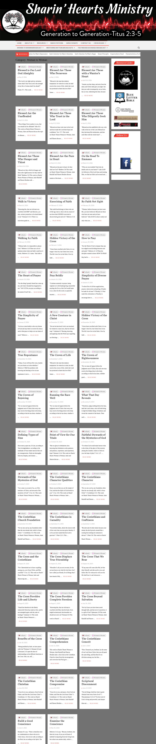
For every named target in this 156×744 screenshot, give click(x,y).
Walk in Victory (27, 197)
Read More (38, 88)
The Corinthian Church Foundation (29, 504)
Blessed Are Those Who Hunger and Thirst (28, 157)
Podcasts (23, 67)
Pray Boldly (56, 269)
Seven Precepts (111, 53)
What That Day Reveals (90, 386)
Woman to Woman (35, 67)
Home (19, 43)
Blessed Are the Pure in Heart (62, 155)
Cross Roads (99, 43)
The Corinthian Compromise (58, 664)
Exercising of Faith (61, 197)
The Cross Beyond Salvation (92, 582)
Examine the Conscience (57, 702)
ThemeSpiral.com (97, 740)
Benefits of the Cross (30, 621)
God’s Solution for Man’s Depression (43, 53)
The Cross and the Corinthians (28, 543)
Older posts (23, 734)
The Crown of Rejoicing (25, 386)
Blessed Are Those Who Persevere (60, 71)
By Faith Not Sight (92, 197)
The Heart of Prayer (29, 269)
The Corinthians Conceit (91, 623)
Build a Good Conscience (25, 702)
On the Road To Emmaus (90, 155)
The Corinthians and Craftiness (93, 504)
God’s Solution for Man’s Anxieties (69, 53)
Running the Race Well (60, 386)
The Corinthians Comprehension (59, 623)
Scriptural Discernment (89, 664)
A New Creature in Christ (60, 309)
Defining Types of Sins (28, 425)
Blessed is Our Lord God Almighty (29, 71)
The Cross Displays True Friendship (61, 543)
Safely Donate (72, 43)
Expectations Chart (125, 53)
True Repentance (28, 346)
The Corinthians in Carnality (60, 504)
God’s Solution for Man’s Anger (93, 53)
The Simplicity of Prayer (28, 309)
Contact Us (86, 43)
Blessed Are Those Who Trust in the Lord (60, 115)
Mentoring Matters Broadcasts (59, 48)
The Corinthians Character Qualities (61, 466)
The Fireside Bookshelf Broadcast (92, 48)
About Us (28, 43)
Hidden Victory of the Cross (62, 234)
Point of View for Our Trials (62, 425)
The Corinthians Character (91, 466)
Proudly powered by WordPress (63, 740)
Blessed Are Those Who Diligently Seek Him (94, 115)
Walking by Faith (28, 233)
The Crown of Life (60, 346)
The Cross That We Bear (93, 543)
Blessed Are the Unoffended (27, 113)
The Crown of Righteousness (90, 348)
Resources (41, 43)
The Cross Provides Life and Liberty (29, 582)
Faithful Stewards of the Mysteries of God (94, 425)
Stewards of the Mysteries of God (28, 466)
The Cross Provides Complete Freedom (61, 582)
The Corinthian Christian (26, 664)
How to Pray (89, 233)
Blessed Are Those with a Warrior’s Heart (92, 73)
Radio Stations (56, 43)
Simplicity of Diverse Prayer (94, 271)
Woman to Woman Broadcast (29, 48)
